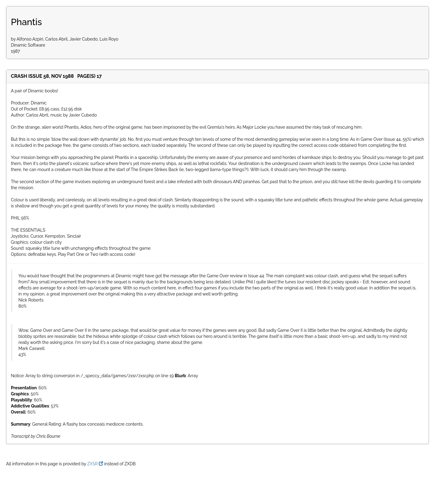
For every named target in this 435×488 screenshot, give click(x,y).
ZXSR (95, 463)
